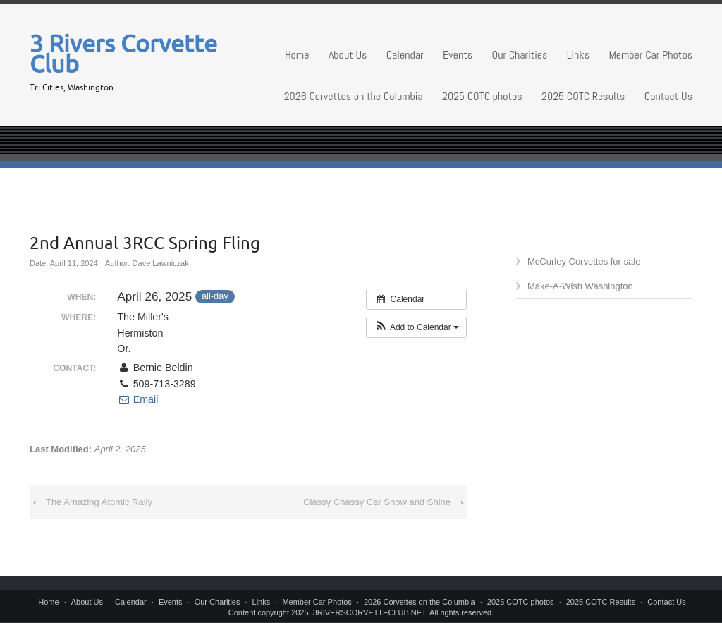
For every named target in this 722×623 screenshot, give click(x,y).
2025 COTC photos (482, 96)
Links (578, 54)
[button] (416, 327)
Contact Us (668, 96)
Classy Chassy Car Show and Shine (377, 502)
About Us (348, 54)
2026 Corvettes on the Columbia (353, 96)
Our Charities (520, 54)
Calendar (405, 54)
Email (137, 399)
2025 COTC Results (583, 96)
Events (457, 54)
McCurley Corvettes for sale (583, 261)
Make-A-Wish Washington (580, 286)
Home (297, 54)
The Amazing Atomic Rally (99, 502)
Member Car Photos (650, 54)
